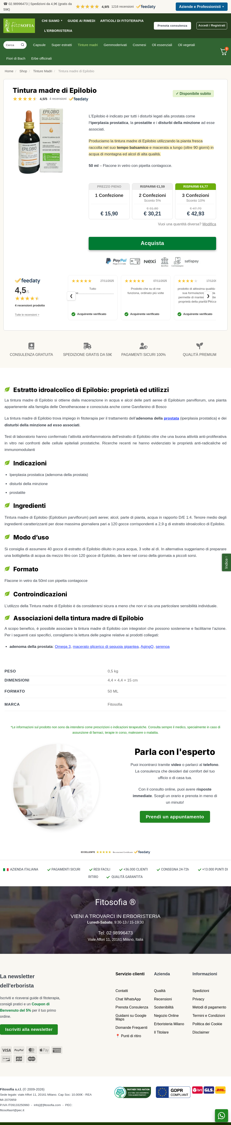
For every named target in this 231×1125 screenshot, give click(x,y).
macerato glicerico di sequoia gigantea (106, 646)
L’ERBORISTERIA (58, 31)
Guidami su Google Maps (131, 1017)
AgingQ (147, 646)
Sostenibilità (163, 1007)
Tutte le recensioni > (27, 314)
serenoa (163, 646)
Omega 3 (63, 646)
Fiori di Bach (15, 58)
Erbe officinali (41, 58)
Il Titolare (161, 1032)
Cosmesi (139, 45)
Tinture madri (88, 45)
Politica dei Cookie (207, 1024)
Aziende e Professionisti (201, 7)
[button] (226, 562)
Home (9, 71)
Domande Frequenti (131, 1027)
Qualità (160, 991)
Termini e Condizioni (208, 1016)
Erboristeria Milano (169, 1024)
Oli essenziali (162, 45)
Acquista (152, 243)
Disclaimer (200, 1032)
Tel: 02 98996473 (115, 932)
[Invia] (22, 45)
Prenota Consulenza (132, 1007)
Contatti (122, 991)
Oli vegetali (186, 45)
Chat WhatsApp (128, 999)
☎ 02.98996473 (15, 4)
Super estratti (61, 45)
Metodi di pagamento (209, 1007)
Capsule (39, 45)
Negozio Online (166, 1016)
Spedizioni (200, 991)
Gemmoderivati (115, 45)
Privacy (198, 999)
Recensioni (163, 999)
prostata (171, 418)
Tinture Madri (42, 71)
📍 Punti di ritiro (128, 1036)
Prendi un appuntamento (175, 816)
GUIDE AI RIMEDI (81, 21)
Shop (23, 71)
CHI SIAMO (52, 21)
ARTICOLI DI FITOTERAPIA (122, 21)
